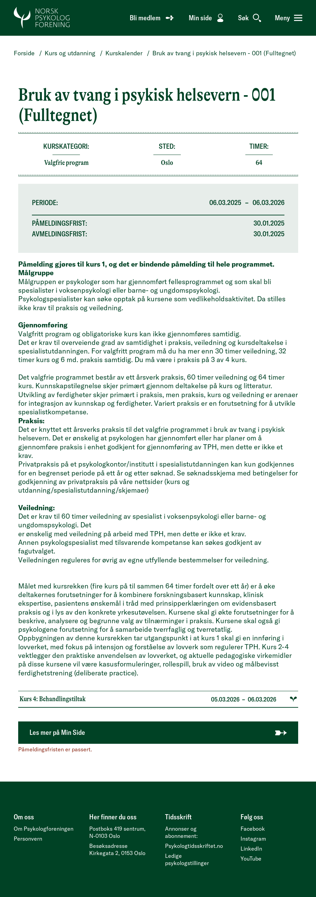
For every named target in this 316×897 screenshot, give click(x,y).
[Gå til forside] (42, 18)
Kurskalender (123, 53)
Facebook (253, 828)
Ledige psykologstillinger (187, 859)
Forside (24, 53)
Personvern (28, 838)
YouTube (251, 858)
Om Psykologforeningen (43, 828)
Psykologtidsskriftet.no (194, 845)
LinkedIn (251, 848)
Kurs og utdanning (70, 53)
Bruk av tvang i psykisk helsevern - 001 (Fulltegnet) (224, 53)
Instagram (253, 838)
